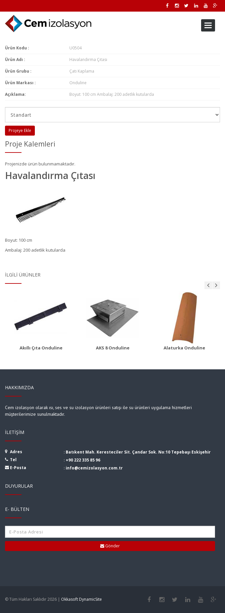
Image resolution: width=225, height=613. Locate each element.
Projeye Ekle (20, 130)
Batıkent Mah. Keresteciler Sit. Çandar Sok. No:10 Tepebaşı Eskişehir (138, 452)
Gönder (110, 546)
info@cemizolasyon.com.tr (94, 468)
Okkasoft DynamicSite (81, 599)
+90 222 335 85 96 (83, 460)
